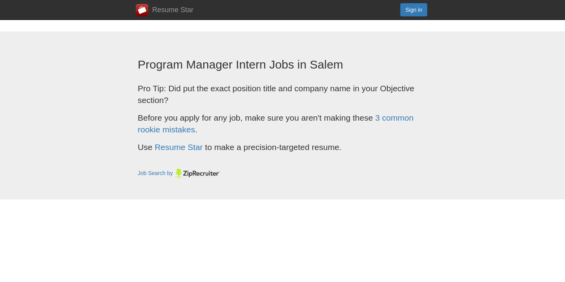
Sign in (413, 10)
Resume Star (164, 10)
